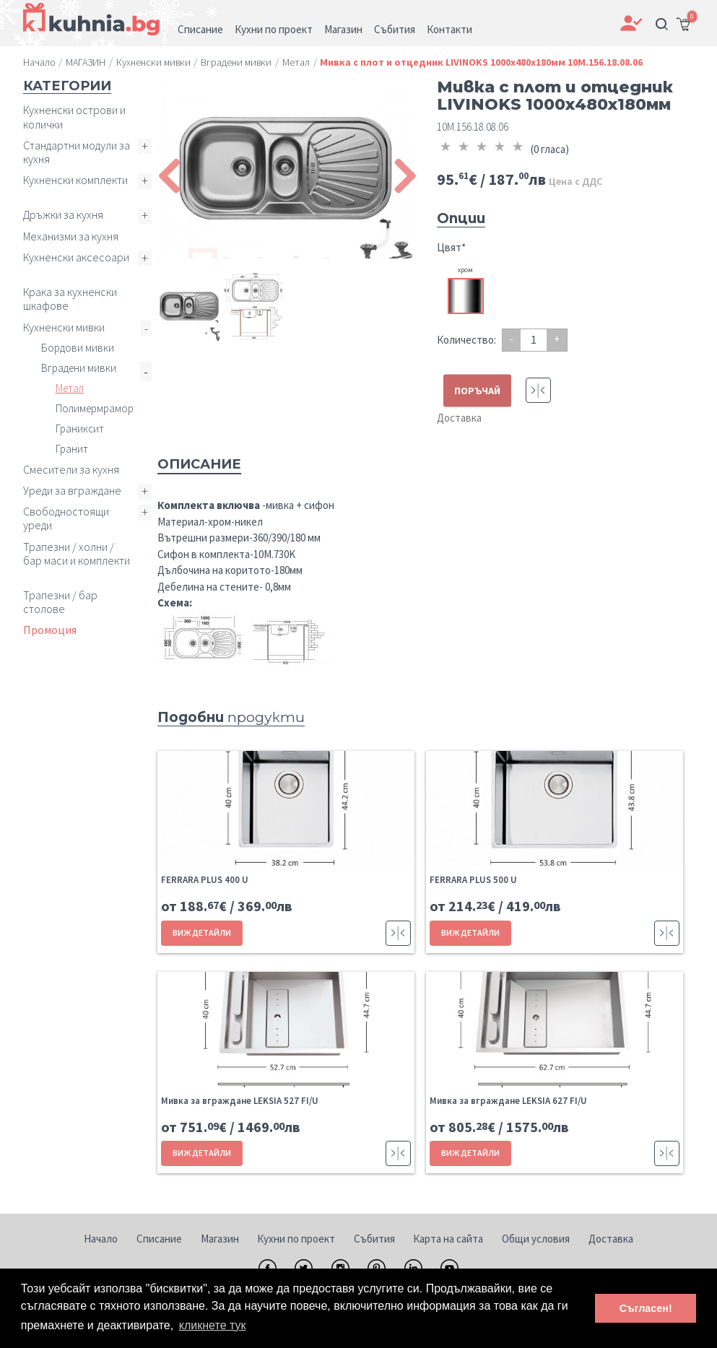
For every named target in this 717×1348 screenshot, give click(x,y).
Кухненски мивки (64, 327)
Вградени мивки (78, 368)
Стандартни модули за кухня (76, 152)
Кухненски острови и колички (74, 117)
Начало (101, 1238)
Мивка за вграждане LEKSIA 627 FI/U (508, 1101)
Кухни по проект (296, 1238)
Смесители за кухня (71, 469)
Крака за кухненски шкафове (70, 298)
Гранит (72, 449)
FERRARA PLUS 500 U (473, 880)
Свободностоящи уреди (66, 518)
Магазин (220, 1238)
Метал (70, 388)
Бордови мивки (77, 348)
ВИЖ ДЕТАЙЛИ (202, 932)
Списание (159, 1238)
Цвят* (451, 247)
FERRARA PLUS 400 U (204, 880)
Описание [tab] (199, 464)
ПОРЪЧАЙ (477, 390)
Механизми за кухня (70, 236)
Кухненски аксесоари (76, 257)
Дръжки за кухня (63, 214)
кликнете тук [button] (212, 1325)
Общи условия (536, 1238)
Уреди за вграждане (72, 490)
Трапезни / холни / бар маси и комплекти (76, 553)
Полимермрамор (95, 408)
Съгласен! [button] (646, 1308)
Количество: (466, 340)
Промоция (50, 629)
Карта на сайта (448, 1238)
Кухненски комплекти (75, 180)
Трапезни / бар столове (60, 602)
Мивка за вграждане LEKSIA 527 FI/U (239, 1101)
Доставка (459, 418)
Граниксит (80, 428)
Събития (374, 1238)
